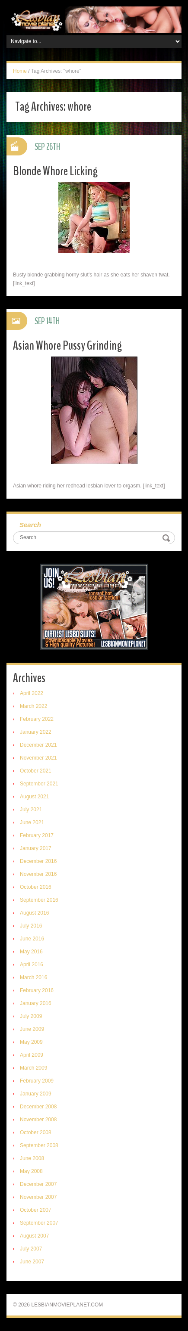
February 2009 (37, 1081)
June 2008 (32, 1158)
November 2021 (38, 758)
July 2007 (31, 1249)
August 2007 (34, 1236)
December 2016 (38, 861)
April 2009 (31, 1055)
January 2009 (35, 1094)
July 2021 (31, 810)
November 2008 (38, 1120)
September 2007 (39, 1223)
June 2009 (32, 1029)
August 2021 (34, 797)
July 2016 (31, 926)
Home (20, 71)
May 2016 (31, 952)
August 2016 (34, 913)
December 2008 (38, 1107)
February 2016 (37, 990)
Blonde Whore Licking (55, 171)
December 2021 (38, 745)
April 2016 (31, 965)
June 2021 (32, 822)
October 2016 (35, 887)
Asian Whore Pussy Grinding (67, 345)
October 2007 (35, 1210)
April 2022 (31, 693)
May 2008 (31, 1171)
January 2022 (35, 732)
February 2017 (37, 835)
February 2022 (37, 719)
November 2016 (38, 874)
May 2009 (31, 1042)
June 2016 (32, 939)
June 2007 (32, 1262)
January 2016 (35, 1003)
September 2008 (39, 1145)
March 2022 (33, 706)
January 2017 (35, 848)
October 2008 (35, 1132)
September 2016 (39, 900)
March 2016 (33, 977)
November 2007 (38, 1197)
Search (30, 524)
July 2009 (31, 1016)
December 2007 (38, 1184)
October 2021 (35, 771)
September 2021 (39, 784)
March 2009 (33, 1068)
